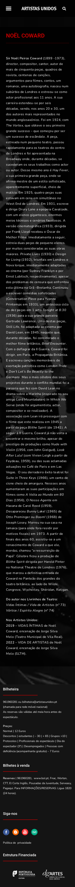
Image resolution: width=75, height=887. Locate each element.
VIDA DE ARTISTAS (33, 642)
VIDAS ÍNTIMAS (30, 625)
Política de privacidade (17, 843)
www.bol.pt (41, 778)
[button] (8, 8)
